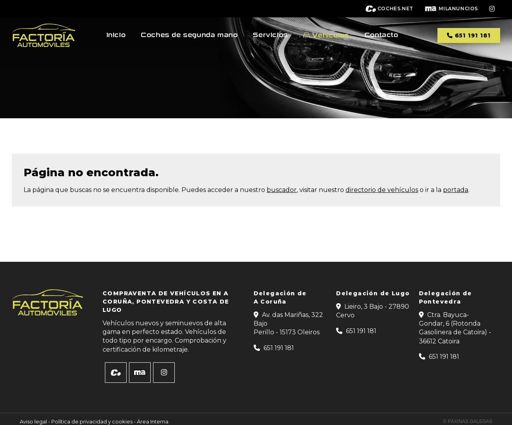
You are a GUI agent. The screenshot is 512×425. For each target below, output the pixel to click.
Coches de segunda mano (189, 35)
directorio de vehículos (382, 190)
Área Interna (152, 421)
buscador (282, 190)
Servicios (270, 35)
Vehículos (330, 35)
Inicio (116, 35)
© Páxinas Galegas (467, 421)
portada (455, 190)
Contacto (381, 35)
